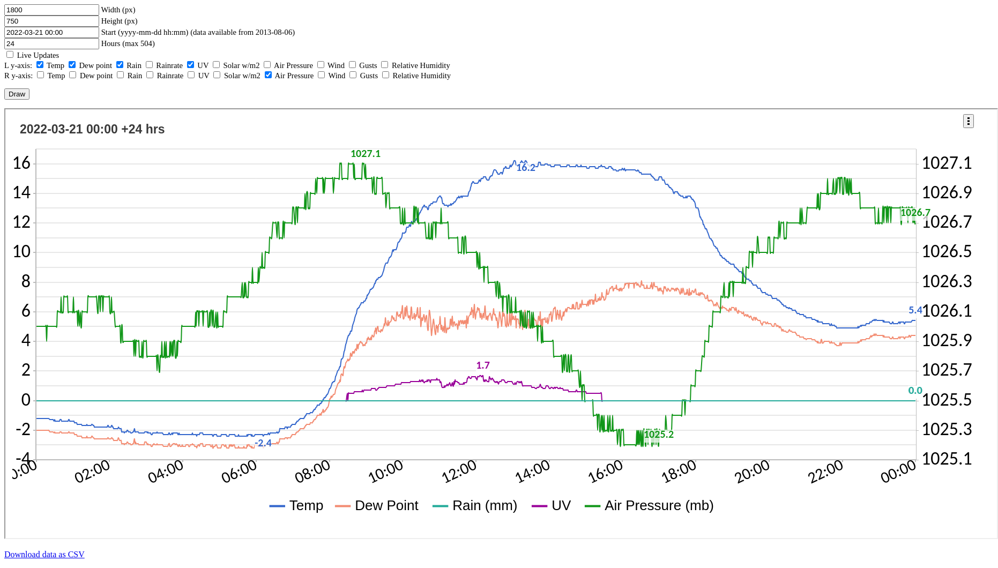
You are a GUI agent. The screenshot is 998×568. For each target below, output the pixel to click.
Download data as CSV (44, 554)
